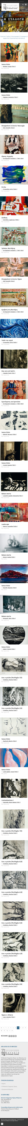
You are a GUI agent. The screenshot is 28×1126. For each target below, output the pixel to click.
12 (7, 1030)
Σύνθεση (4, 218)
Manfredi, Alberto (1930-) (10, 741)
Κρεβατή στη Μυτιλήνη (9, 310)
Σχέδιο (8, 36)
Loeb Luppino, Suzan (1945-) (10, 771)
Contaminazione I (8, 800)
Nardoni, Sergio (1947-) (9, 66)
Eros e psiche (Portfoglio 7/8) (12, 831)
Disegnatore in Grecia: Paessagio (13, 126)
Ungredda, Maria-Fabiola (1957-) (11, 802)
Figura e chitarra (7, 1015)
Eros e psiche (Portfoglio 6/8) (12, 892)
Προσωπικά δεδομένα (7, 1089)
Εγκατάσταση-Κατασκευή (17, 38)
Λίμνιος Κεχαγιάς (7, 156)
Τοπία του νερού (7, 340)
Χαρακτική (6, 38)
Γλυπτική (2, 36)
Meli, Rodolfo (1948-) (9, 128)
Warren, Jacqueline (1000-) (10, 526)
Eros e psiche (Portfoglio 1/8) (12, 678)
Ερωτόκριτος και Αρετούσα (11, 402)
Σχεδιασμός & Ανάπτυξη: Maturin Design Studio (12, 1120)
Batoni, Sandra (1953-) (9, 557)
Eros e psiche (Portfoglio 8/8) (12, 862)
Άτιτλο (4, 187)
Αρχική (3, 1083)
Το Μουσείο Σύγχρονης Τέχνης (9, 1086)
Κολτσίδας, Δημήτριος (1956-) (11, 220)
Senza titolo (6, 64)
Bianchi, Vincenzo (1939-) (9, 434)
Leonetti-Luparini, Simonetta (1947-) (13, 496)
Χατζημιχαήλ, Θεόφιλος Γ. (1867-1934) (13, 158)
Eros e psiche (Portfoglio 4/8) (12, 954)
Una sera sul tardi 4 (8, 371)
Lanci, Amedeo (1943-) (9, 1017)
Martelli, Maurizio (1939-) (10, 587)
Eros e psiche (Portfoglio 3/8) (12, 984)
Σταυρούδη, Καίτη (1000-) (10, 189)
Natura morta (6, 494)
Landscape (5, 524)
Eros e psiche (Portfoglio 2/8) (12, 708)
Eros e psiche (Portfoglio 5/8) (12, 923)
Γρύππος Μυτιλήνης (8, 248)
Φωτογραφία (15, 36)
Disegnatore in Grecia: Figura (12, 279)
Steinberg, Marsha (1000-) (10, 679)
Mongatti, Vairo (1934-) (9, 618)
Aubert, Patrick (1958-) (9, 649)
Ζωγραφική (23, 36)
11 (4, 1030)
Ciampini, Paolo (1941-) (9, 373)
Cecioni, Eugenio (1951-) (9, 465)
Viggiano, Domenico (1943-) (10, 97)
